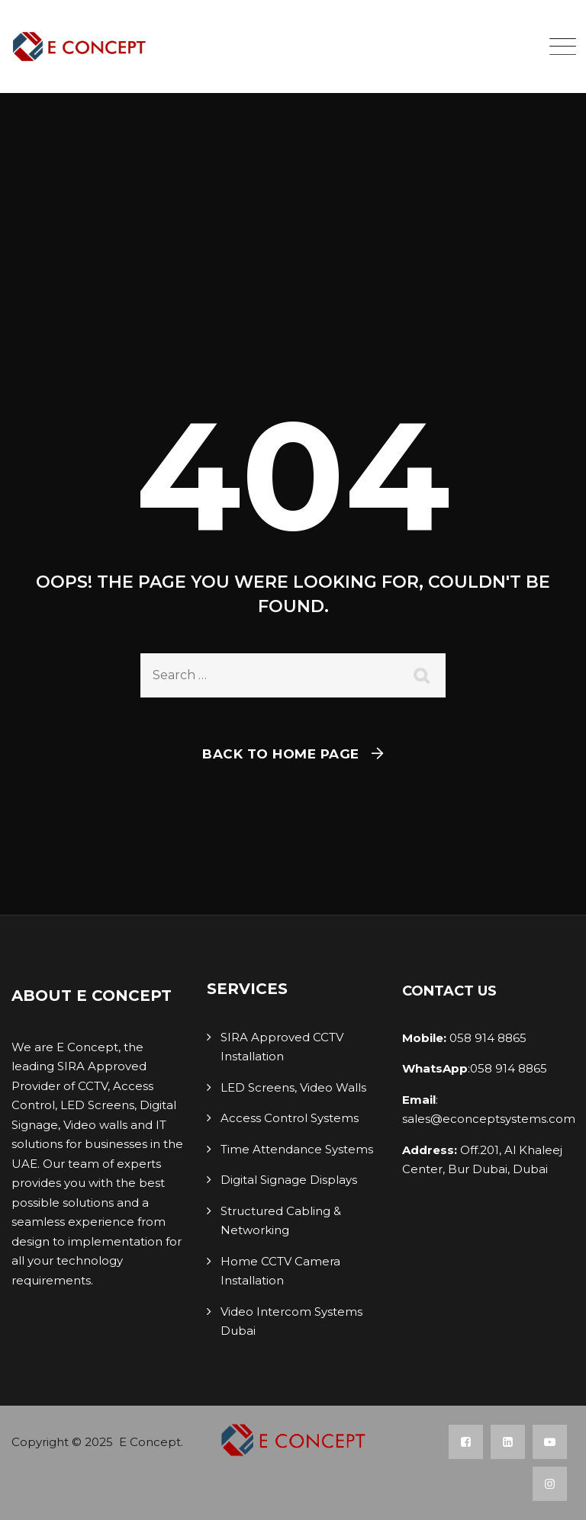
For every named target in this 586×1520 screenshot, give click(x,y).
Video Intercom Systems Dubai (291, 1321)
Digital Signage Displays (289, 1179)
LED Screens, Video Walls (293, 1087)
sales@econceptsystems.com (488, 1118)
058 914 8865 (486, 1038)
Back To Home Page (280, 754)
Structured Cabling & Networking (281, 1221)
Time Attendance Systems (297, 1149)
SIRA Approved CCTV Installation (282, 1047)
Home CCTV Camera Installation (280, 1271)
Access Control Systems (290, 1118)
